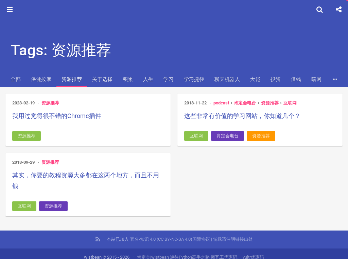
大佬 (255, 79)
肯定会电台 (245, 102)
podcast (221, 102)
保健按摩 (41, 79)
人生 (148, 79)
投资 (276, 79)
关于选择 (102, 79)
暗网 (316, 79)
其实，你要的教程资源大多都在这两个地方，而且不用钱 (85, 181)
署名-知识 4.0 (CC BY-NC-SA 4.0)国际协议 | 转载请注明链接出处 (191, 238)
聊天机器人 (227, 79)
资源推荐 (72, 79)
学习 (168, 79)
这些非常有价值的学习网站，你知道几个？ (242, 115)
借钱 (296, 79)
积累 (128, 79)
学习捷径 (194, 79)
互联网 (290, 102)
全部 (16, 79)
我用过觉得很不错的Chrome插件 (56, 115)
